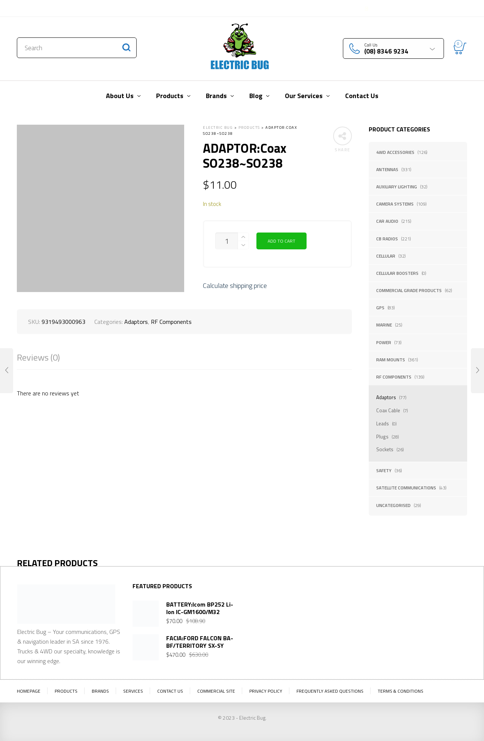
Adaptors (386, 397)
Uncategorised (393, 505)
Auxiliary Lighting (396, 186)
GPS (380, 307)
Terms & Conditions (400, 691)
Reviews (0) (38, 357)
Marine (384, 324)
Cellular (385, 255)
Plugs (382, 436)
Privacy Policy (265, 691)
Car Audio (387, 221)
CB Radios (387, 238)
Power (383, 342)
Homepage (28, 691)
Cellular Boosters (397, 273)
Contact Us (33, 8)
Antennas (387, 169)
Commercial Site (216, 691)
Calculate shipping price (235, 286)
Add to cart (281, 241)
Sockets (384, 449)
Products (66, 691)
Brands (100, 691)
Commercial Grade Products (409, 290)
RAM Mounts (390, 359)
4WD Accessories (395, 152)
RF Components (393, 376)
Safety (384, 470)
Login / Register (388, 8)
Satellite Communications (406, 487)
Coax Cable (388, 410)
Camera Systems (395, 203)
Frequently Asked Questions (329, 691)
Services (133, 691)
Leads (382, 423)
